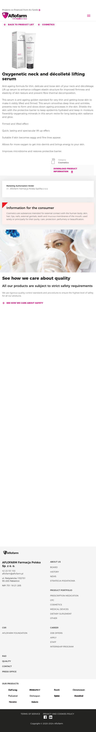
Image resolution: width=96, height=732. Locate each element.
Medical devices (59, 609)
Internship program (62, 646)
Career (54, 627)
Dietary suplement (61, 613)
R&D (4, 656)
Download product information (65, 170)
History (54, 572)
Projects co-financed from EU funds (21, 10)
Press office (9, 671)
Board (54, 567)
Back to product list (19, 24)
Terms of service (30, 714)
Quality (6, 661)
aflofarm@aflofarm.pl (12, 573)
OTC (52, 600)
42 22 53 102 (8, 571)
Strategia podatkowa (62, 581)
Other (53, 618)
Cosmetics (46, 24)
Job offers (56, 633)
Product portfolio (61, 590)
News (53, 576)
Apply (53, 637)
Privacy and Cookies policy (58, 714)
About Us (55, 562)
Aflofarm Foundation (14, 633)
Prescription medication (64, 595)
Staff (53, 642)
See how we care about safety (22, 303)
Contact (7, 666)
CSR (4, 627)
